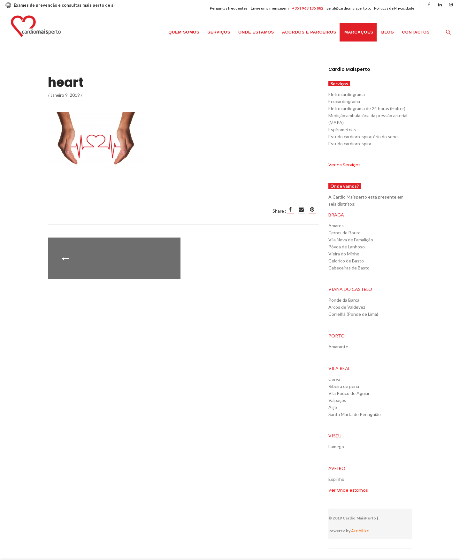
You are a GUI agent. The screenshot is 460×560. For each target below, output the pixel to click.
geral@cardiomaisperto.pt (348, 8)
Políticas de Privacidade (394, 8)
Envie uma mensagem (270, 8)
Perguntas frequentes (229, 8)
